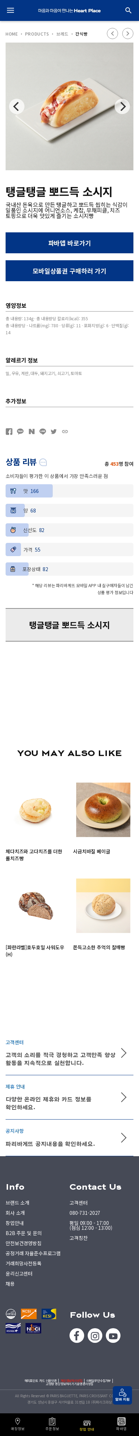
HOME (12, 34)
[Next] (122, 106)
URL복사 (64, 431)
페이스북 (9, 431)
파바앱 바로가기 (69, 242)
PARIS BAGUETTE (69, 10)
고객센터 (78, 1202)
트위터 (53, 431)
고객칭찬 (78, 1237)
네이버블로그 (31, 431)
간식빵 (81, 34)
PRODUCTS (37, 34)
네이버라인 (42, 431)
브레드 (62, 34)
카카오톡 (20, 431)
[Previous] (16, 106)
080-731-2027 (85, 1212)
